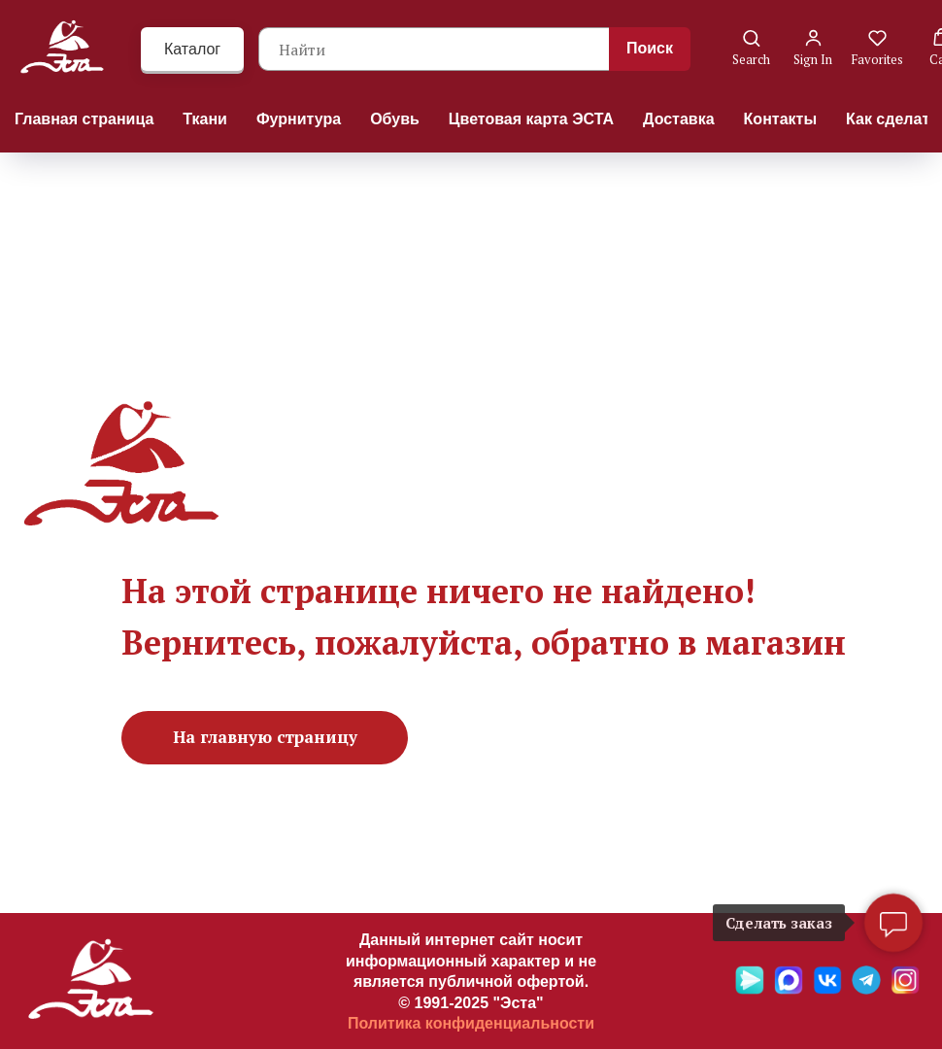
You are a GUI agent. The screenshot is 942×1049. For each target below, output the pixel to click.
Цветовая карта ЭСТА (531, 119)
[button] (751, 48)
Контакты (780, 119)
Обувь (395, 119)
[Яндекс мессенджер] (749, 989)
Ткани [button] (205, 119)
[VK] (827, 989)
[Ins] (905, 989)
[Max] (788, 989)
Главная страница (84, 119)
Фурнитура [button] (298, 119)
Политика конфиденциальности (471, 1023)
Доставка (679, 119)
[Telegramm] (866, 989)
